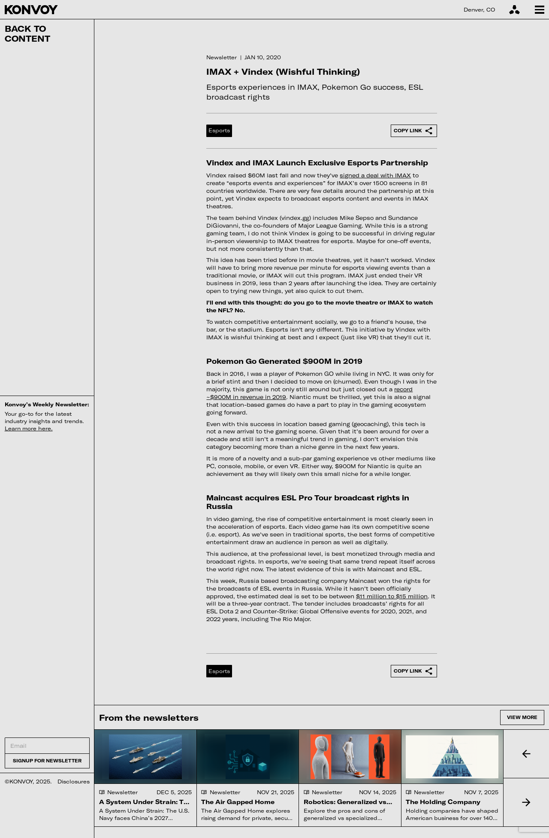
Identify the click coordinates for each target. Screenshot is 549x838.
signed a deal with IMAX (375, 175)
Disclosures (73, 781)
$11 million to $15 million (392, 596)
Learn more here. (29, 428)
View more (522, 717)
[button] (526, 754)
